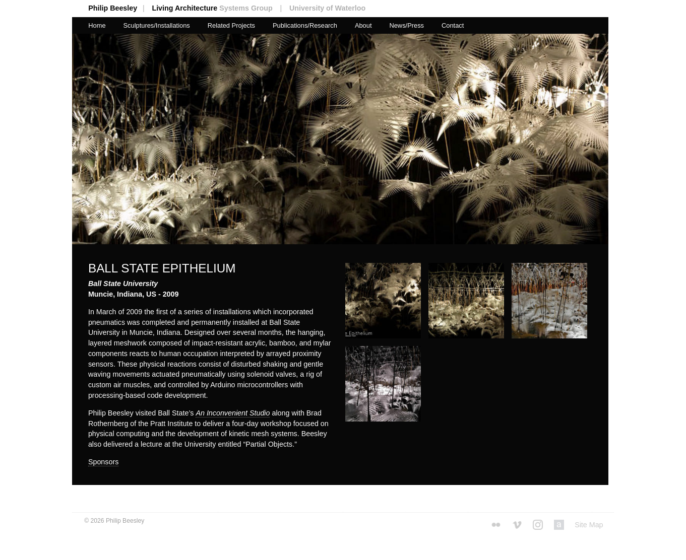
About (363, 25)
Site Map (589, 525)
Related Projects (231, 25)
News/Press (406, 25)
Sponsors (103, 462)
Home (96, 25)
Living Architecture (219, 8)
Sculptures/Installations (156, 25)
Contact (453, 25)
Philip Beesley (120, 8)
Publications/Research (305, 25)
